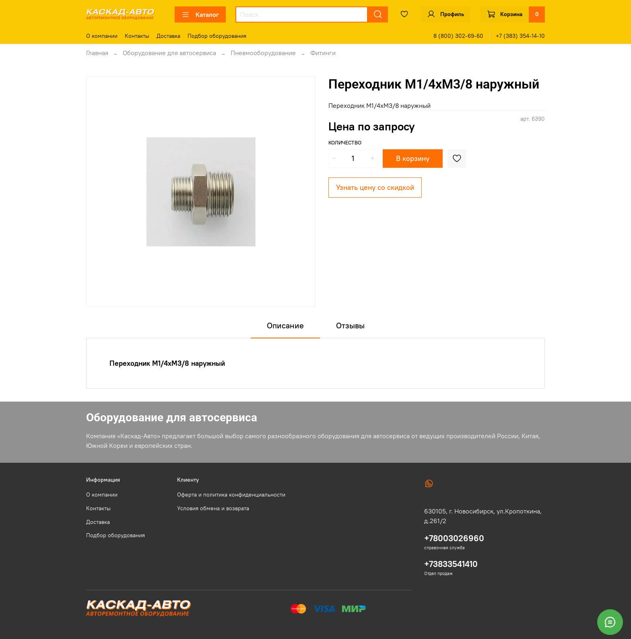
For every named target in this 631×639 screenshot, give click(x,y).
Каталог (200, 14)
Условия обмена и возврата (213, 508)
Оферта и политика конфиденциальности (231, 494)
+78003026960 (454, 538)
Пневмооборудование (263, 53)
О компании (102, 35)
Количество (344, 143)
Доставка (168, 35)
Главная (97, 53)
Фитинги (323, 53)
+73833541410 (451, 564)
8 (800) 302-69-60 (458, 35)
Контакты (137, 35)
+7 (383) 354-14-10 (520, 35)
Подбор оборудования (217, 35)
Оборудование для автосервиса (169, 53)
